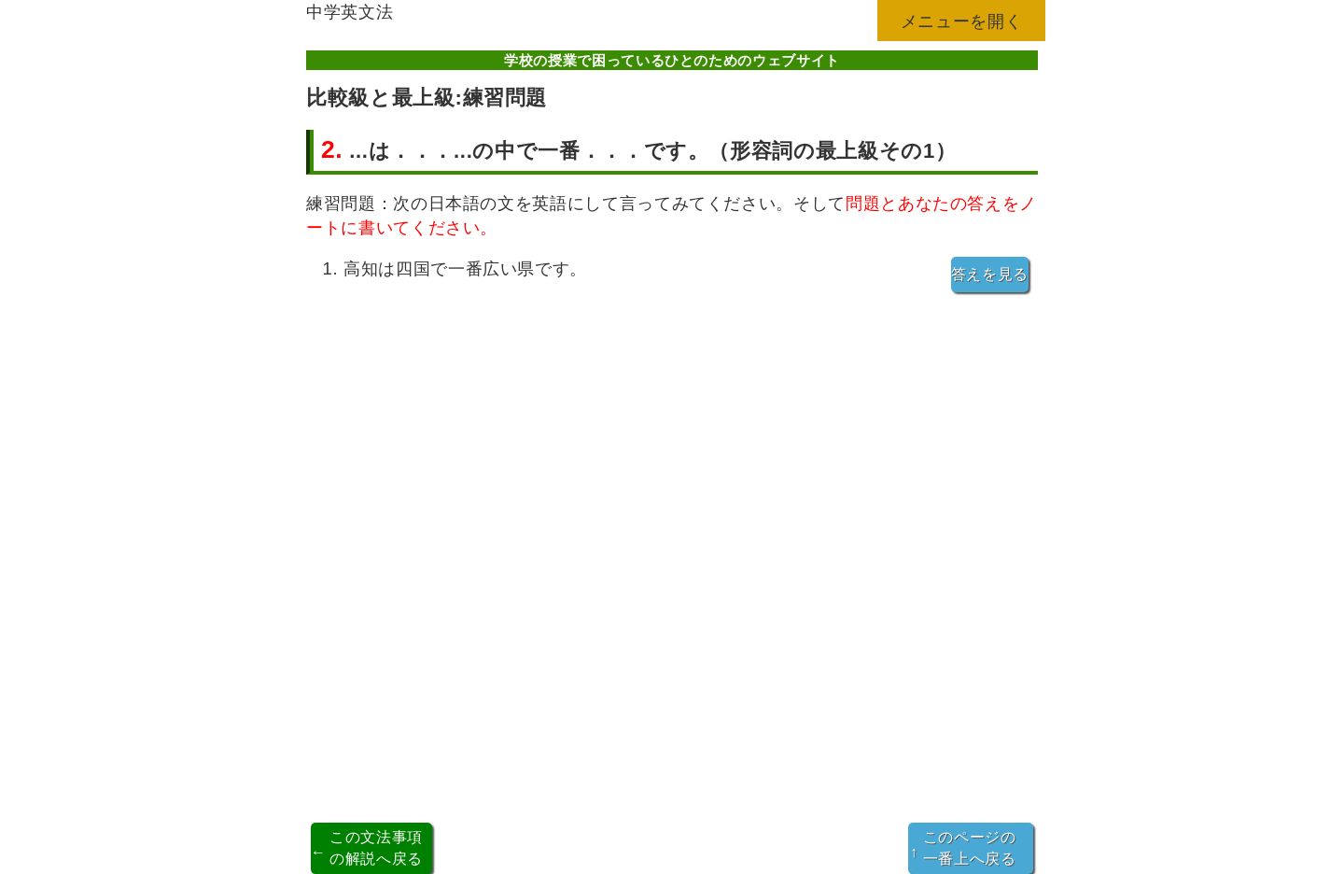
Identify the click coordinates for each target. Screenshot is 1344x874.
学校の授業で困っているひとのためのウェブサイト (672, 60)
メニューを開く (962, 21)
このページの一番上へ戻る (963, 847)
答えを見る (990, 274)
